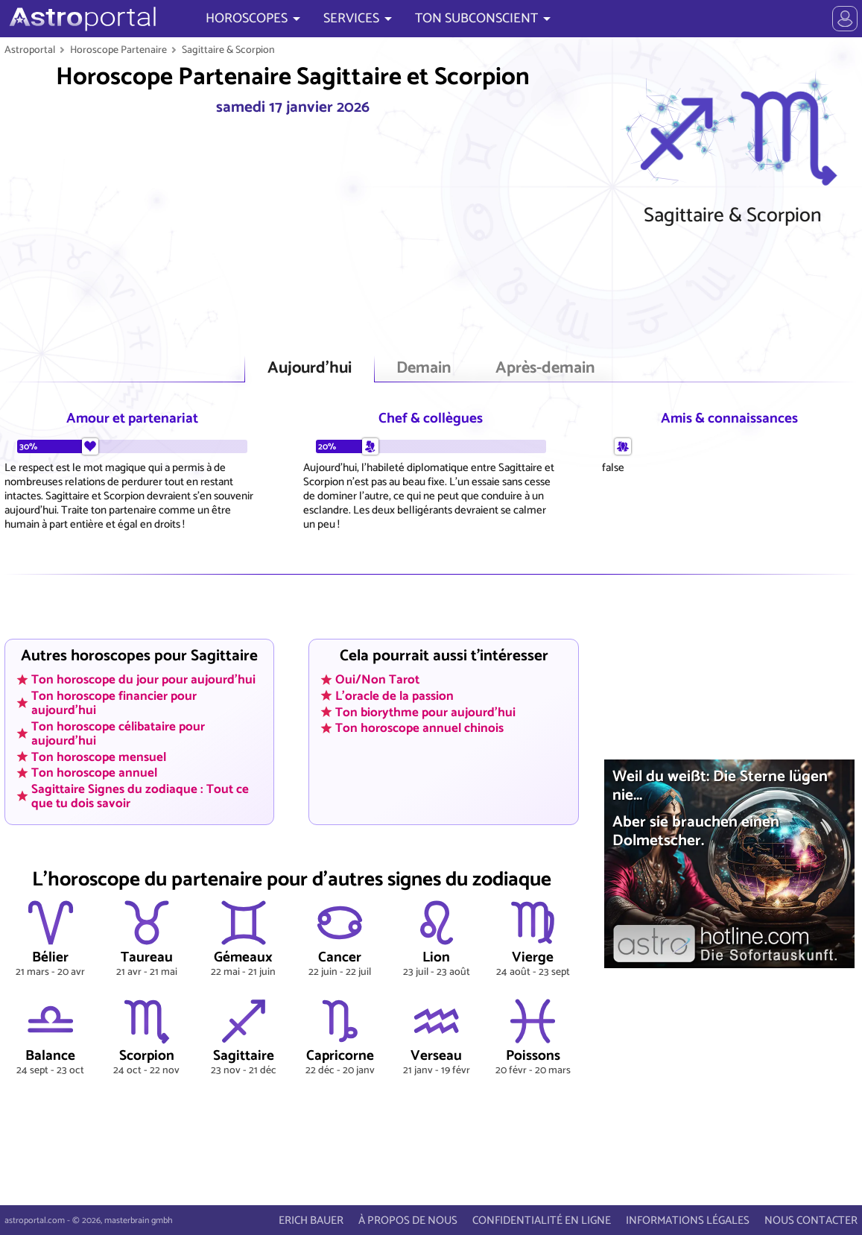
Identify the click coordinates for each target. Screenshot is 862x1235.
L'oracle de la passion (394, 696)
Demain (423, 369)
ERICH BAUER (311, 1220)
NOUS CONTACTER (811, 1220)
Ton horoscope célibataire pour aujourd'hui (118, 733)
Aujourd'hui (309, 369)
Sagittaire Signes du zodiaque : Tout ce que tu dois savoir (140, 796)
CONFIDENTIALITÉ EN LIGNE (541, 1220)
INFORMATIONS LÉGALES (688, 1220)
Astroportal (29, 50)
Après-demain (545, 369)
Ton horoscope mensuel (98, 756)
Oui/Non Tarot (377, 680)
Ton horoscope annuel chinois (419, 728)
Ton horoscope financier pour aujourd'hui (114, 703)
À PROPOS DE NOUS (407, 1220)
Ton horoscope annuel (94, 773)
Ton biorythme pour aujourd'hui (425, 712)
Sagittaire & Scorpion (228, 50)
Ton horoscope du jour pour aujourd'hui (143, 680)
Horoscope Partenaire (118, 50)
